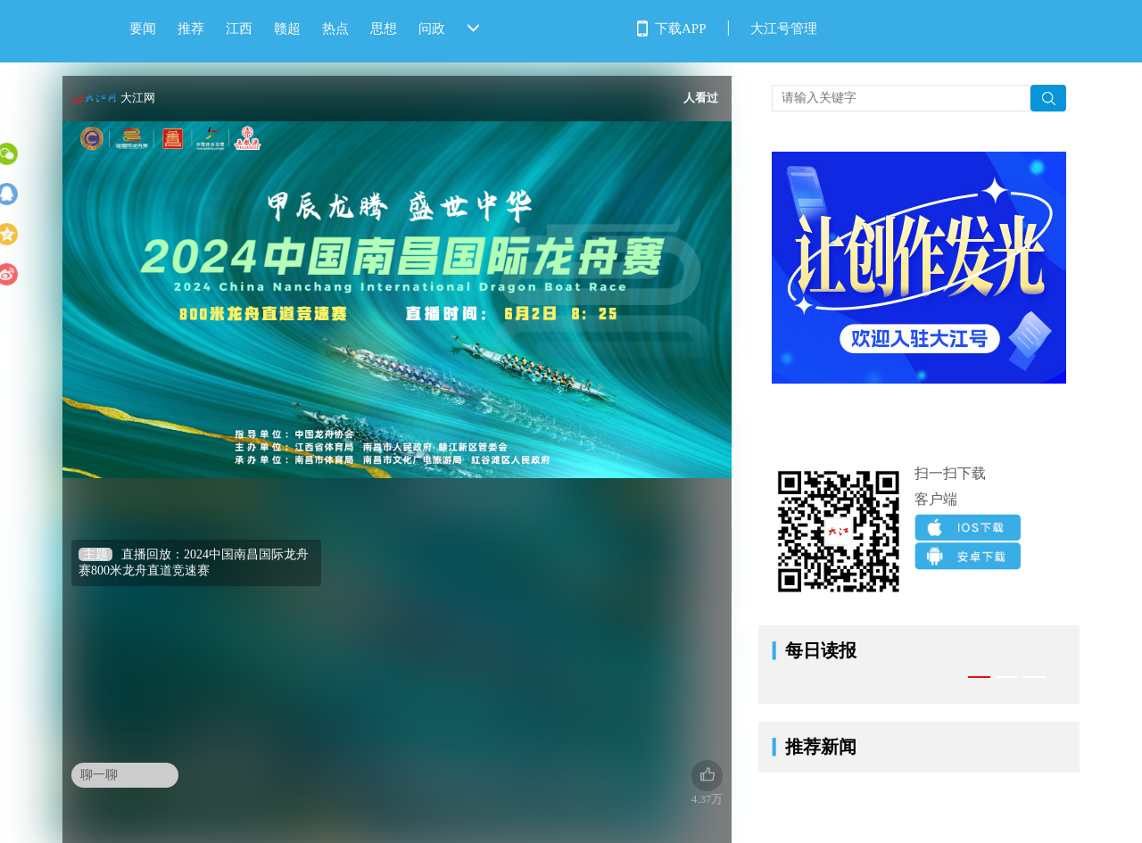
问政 (431, 28)
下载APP (681, 28)
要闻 (142, 28)
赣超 (287, 28)
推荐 (191, 28)
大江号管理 (783, 28)
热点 (335, 28)
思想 (383, 28)
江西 (239, 28)
